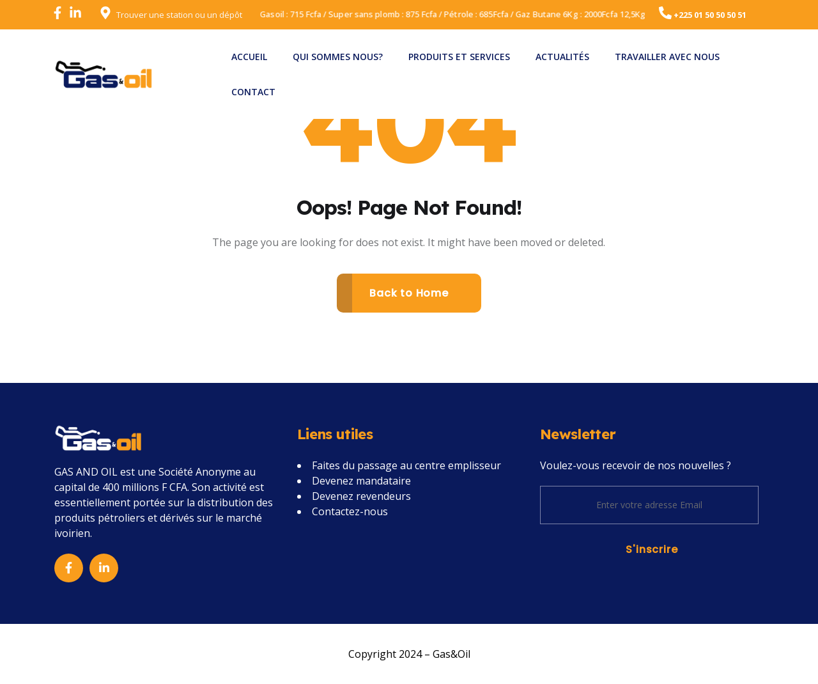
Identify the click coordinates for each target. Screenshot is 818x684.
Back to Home (409, 293)
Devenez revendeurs (361, 496)
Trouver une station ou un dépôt (179, 14)
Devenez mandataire (361, 481)
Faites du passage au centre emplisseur (406, 465)
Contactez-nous (350, 511)
